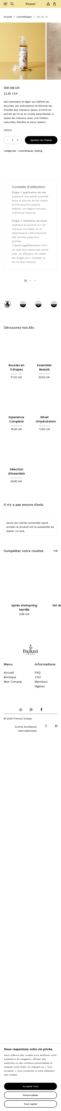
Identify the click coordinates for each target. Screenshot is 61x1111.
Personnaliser (30, 1095)
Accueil (8, 16)
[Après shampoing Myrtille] (24, 578)
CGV (38, 677)
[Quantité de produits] (12, 140)
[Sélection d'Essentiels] (16, 450)
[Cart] (53, 4)
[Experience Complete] (16, 398)
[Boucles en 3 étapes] (16, 346)
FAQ (38, 672)
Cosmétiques (24, 16)
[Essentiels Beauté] (44, 346)
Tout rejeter (30, 1104)
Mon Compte (13, 681)
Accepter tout (30, 1086)
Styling (38, 150)
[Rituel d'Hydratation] (44, 398)
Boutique (10, 677)
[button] (5, 4)
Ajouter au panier (41, 140)
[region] (30, 1077)
